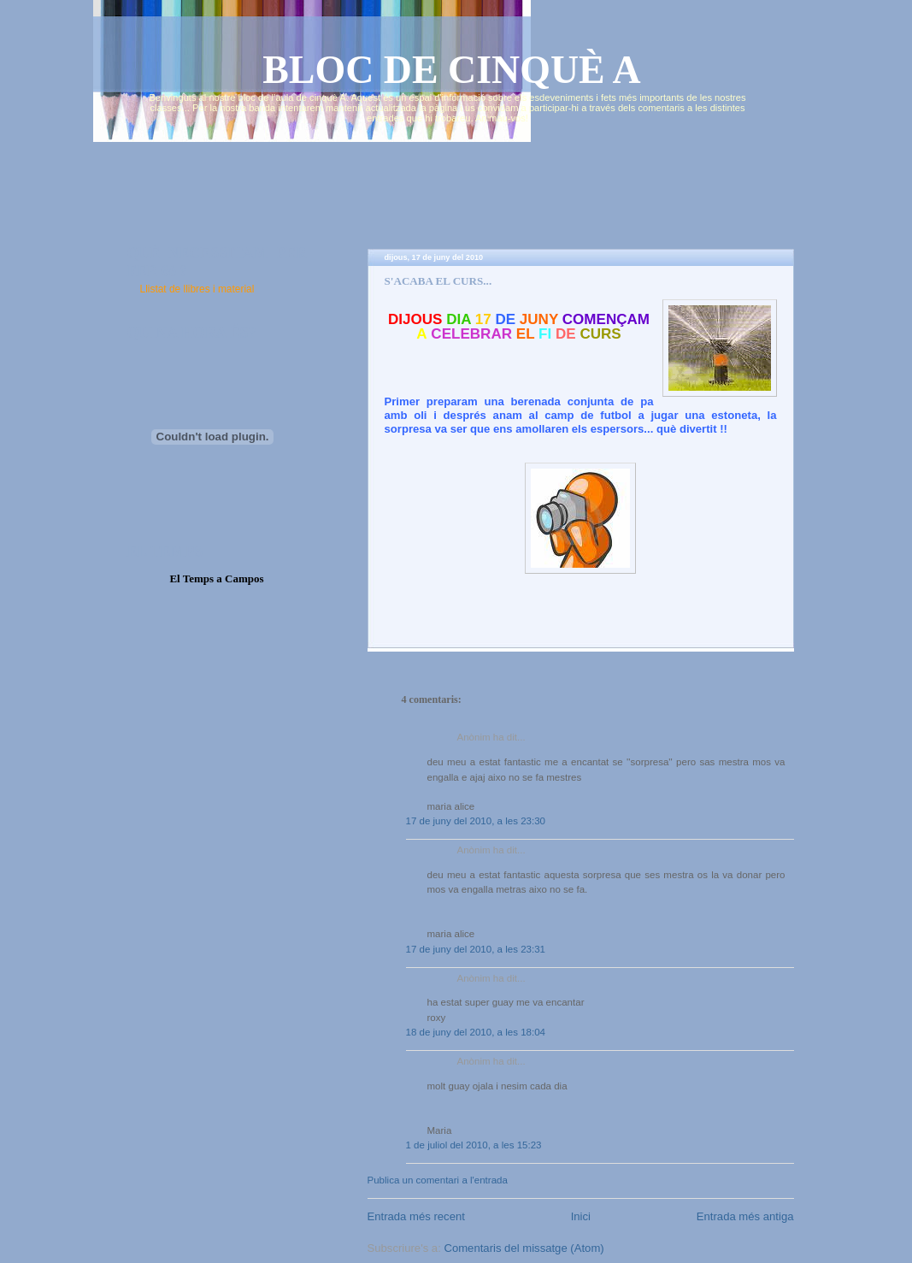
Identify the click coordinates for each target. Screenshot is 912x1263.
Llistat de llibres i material (197, 289)
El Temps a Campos (216, 578)
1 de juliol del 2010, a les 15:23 (474, 1145)
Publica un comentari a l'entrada (438, 1180)
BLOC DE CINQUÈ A (451, 69)
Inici (581, 1216)
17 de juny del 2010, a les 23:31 (476, 949)
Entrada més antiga (745, 1216)
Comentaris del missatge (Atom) (523, 1248)
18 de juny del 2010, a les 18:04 (476, 1032)
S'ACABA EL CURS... (438, 280)
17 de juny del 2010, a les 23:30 (476, 821)
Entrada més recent (416, 1216)
